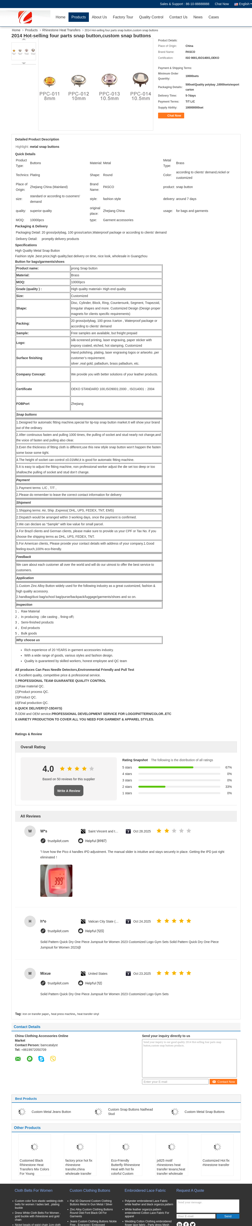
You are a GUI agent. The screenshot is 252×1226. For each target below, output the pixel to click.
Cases (213, 17)
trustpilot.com (58, 841)
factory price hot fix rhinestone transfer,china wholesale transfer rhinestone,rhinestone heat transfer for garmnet (80, 1174)
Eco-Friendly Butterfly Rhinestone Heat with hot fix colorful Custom (125, 1167)
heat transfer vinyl (88, 1014)
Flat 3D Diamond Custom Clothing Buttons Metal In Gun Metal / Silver (91, 1202)
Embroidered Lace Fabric (145, 1190)
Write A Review (68, 791)
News (198, 17)
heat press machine (63, 1014)
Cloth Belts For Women (33, 1190)
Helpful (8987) (96, 841)
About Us (99, 17)
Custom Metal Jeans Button (51, 1112)
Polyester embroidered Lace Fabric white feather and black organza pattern (149, 1202)
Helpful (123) (94, 931)
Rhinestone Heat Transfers (61, 30)
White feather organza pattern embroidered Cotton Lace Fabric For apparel (147, 1213)
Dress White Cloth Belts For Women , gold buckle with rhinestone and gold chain (37, 1216)
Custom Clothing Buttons (90, 1190)
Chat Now (222, 4)
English (245, 4)
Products (78, 17)
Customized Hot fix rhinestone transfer (216, 1163)
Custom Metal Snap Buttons (205, 1112)
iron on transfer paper (35, 1014)
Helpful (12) (93, 983)
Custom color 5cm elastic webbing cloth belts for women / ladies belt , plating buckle (39, 1204)
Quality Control (151, 17)
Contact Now (223, 1081)
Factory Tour (123, 17)
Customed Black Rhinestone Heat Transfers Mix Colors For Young (34, 1167)
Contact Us (178, 17)
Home (61, 17)
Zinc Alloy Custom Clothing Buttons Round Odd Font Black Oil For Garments (91, 1213)
